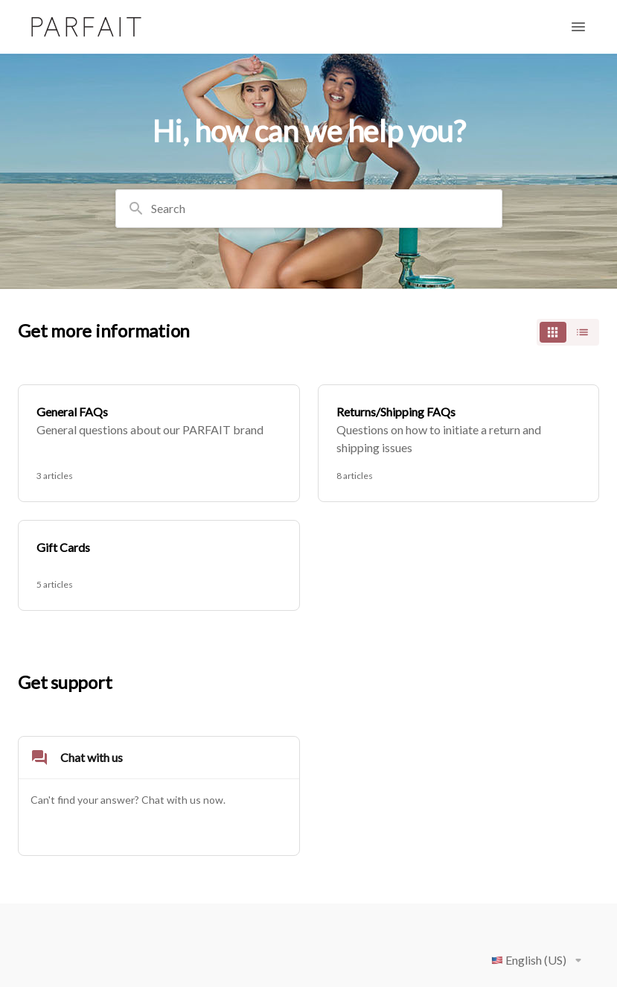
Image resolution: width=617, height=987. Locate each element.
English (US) (539, 960)
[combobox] (308, 208)
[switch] (568, 332)
